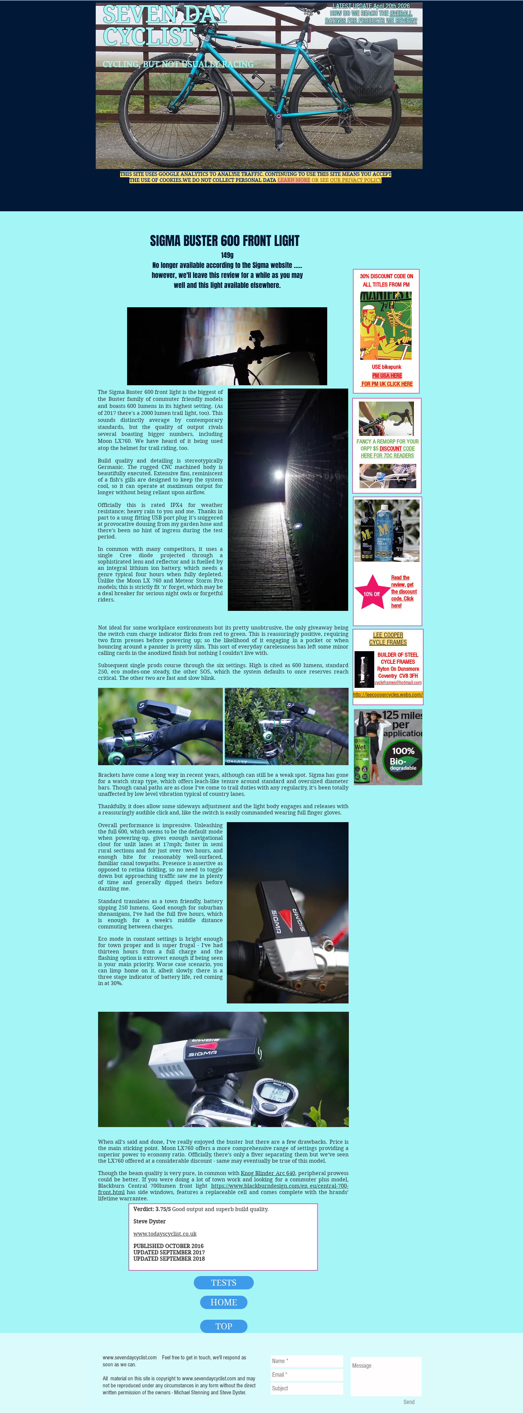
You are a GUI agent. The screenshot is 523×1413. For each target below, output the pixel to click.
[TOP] (223, 1326)
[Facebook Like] (375, 247)
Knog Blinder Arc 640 (268, 1173)
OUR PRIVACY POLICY (356, 180)
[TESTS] (224, 1282)
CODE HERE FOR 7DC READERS (388, 452)
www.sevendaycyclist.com (130, 1357)
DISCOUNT (391, 448)
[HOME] (223, 1302)
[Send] (409, 1402)
